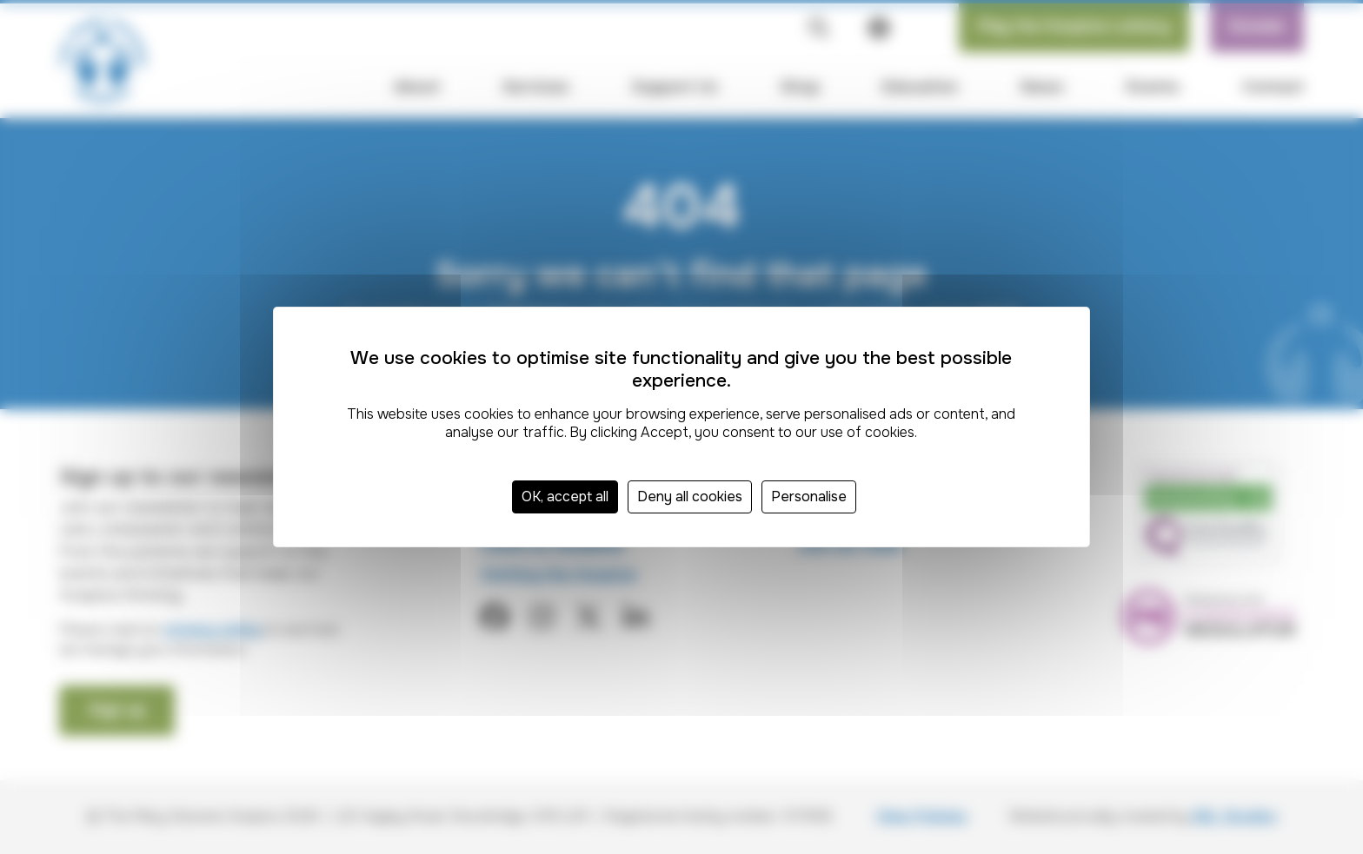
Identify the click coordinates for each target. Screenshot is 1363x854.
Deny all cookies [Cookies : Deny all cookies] (689, 496)
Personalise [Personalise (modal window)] (809, 496)
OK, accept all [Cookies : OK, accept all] (565, 496)
